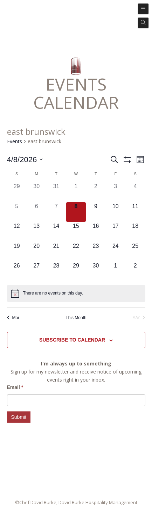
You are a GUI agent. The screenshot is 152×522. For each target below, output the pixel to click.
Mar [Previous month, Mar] (13, 317)
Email (15, 387)
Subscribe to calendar (72, 340)
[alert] (53, 293)
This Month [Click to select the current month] (75, 317)
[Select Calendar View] (140, 159)
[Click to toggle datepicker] (25, 159)
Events (14, 141)
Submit (19, 417)
